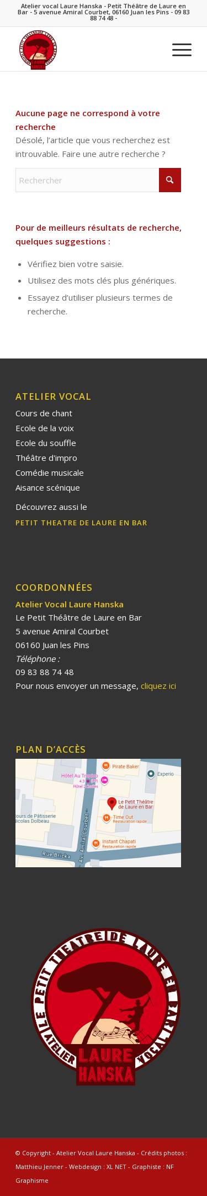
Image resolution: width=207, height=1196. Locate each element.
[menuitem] (176, 49)
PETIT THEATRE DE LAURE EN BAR (81, 523)
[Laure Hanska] (85, 49)
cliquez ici (157, 685)
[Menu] (176, 49)
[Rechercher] (98, 180)
